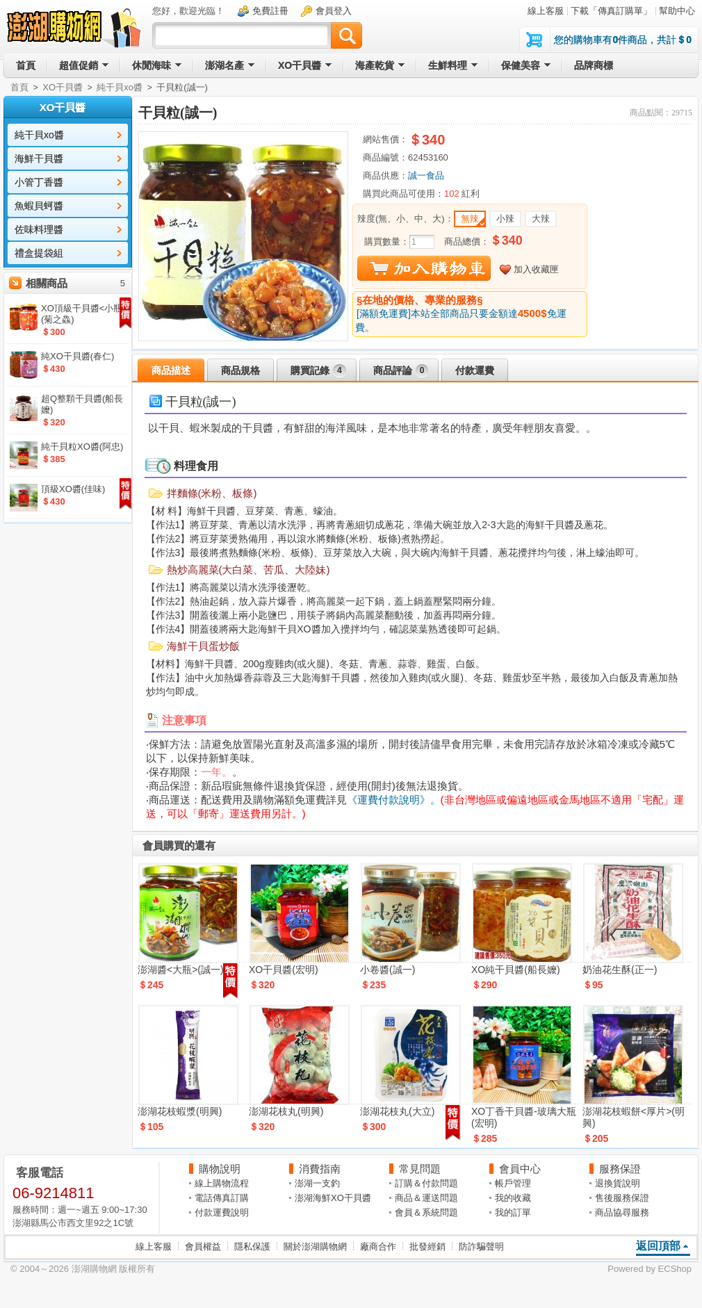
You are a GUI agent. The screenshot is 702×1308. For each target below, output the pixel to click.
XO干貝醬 (62, 87)
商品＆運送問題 (426, 1198)
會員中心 (520, 1169)
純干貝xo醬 (119, 87)
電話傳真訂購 (222, 1198)
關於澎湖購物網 (315, 1246)
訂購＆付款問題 (426, 1183)
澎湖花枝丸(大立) (397, 1111)
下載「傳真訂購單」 (611, 11)
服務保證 (620, 1169)
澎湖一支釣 (317, 1183)
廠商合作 (378, 1246)
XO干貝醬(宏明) (283, 969)
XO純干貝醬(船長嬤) (515, 969)
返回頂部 (658, 1246)
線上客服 (546, 11)
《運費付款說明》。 (394, 800)
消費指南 (320, 1169)
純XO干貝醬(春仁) (77, 356)
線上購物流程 (222, 1183)
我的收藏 (513, 1198)
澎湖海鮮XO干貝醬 (333, 1198)
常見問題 (420, 1169)
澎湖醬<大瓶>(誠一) (181, 969)
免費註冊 (270, 11)
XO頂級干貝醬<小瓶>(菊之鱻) (84, 314)
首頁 (19, 87)
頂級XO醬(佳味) (73, 489)
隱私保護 (252, 1246)
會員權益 (203, 1246)
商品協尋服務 (622, 1212)
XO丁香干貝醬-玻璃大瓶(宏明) (523, 1117)
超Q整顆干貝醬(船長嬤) (82, 404)
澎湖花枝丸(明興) (286, 1111)
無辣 (470, 218)
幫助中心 (677, 11)
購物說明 (219, 1169)
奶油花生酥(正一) (619, 969)
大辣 (541, 218)
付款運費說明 (222, 1212)
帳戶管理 (513, 1183)
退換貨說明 (617, 1183)
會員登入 (334, 11)
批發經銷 (427, 1246)
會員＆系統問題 (426, 1212)
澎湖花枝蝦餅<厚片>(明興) (633, 1117)
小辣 (505, 218)
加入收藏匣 (536, 269)
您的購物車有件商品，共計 (623, 39)
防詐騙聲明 (481, 1246)
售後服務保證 (622, 1198)
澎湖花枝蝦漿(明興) (180, 1111)
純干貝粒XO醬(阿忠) (82, 446)
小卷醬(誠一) (387, 969)
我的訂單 (513, 1212)
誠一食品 (426, 175)
